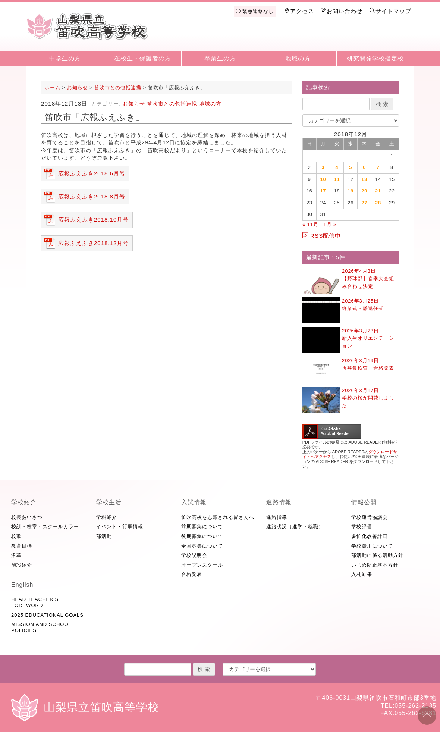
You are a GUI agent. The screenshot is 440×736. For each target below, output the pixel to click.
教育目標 (21, 546)
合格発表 (191, 574)
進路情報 (316, 38)
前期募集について (202, 526)
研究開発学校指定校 (375, 58)
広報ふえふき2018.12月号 (93, 243)
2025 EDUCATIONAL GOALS (47, 615)
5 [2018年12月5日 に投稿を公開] (350, 167)
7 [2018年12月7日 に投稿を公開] (378, 167)
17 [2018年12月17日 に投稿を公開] (323, 191)
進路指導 (276, 517)
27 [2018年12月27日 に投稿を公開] (364, 203)
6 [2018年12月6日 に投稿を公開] (364, 167)
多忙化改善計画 (369, 536)
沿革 (16, 555)
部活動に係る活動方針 (377, 555)
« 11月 (310, 224)
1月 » (329, 224)
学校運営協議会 (369, 517)
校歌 (16, 536)
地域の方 (298, 58)
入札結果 (361, 574)
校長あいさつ (27, 517)
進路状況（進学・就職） (295, 526)
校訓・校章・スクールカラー (45, 526)
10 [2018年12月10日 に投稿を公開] (323, 179)
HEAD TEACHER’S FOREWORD (35, 602)
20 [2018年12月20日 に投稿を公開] (364, 191)
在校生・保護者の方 (142, 58)
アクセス (299, 11)
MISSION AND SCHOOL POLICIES (41, 627)
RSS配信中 (321, 235)
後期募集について (202, 536)
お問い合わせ (341, 11)
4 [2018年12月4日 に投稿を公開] (336, 167)
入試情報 (277, 38)
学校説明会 (194, 555)
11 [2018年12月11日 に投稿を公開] (337, 179)
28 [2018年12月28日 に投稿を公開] (378, 203)
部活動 (104, 536)
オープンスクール (202, 565)
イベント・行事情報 (119, 526)
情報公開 (355, 38)
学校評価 (361, 526)
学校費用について (372, 546)
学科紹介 (106, 517)
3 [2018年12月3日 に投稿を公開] (323, 167)
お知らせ (134, 104)
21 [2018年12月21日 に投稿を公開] (378, 191)
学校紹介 (200, 38)
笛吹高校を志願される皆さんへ (217, 517)
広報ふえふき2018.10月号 (93, 219)
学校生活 (239, 38)
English (393, 38)
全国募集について (202, 546)
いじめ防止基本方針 (374, 565)
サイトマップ (390, 11)
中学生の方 (65, 58)
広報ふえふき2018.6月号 (91, 173)
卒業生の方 (220, 58)
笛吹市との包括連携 (172, 104)
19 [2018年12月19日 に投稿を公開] (350, 191)
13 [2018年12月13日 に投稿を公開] (364, 179)
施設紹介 (21, 565)
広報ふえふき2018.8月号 (91, 196)
